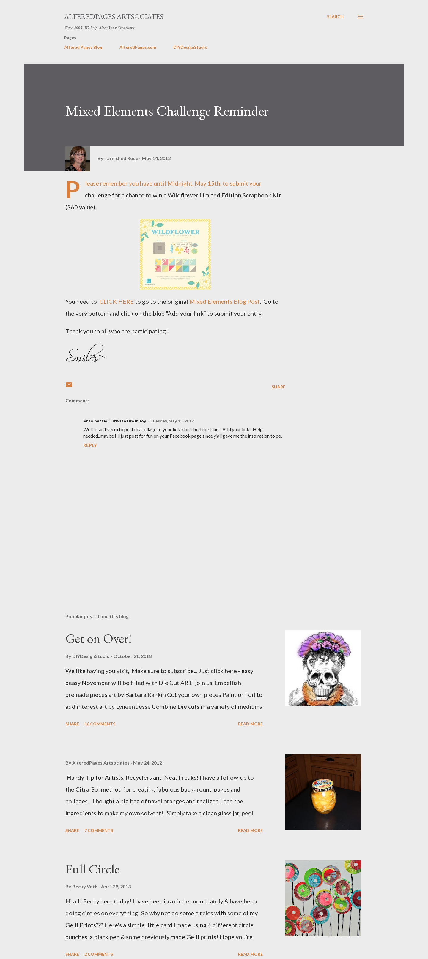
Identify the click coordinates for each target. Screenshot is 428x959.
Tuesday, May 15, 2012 (172, 420)
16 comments (99, 723)
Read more (250, 723)
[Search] (335, 16)
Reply (90, 445)
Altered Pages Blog (83, 47)
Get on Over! (98, 638)
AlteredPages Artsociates (113, 16)
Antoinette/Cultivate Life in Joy (114, 420)
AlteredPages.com (137, 47)
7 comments (98, 830)
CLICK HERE (116, 301)
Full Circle (92, 868)
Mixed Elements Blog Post (224, 301)
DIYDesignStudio (190, 47)
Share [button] (278, 386)
